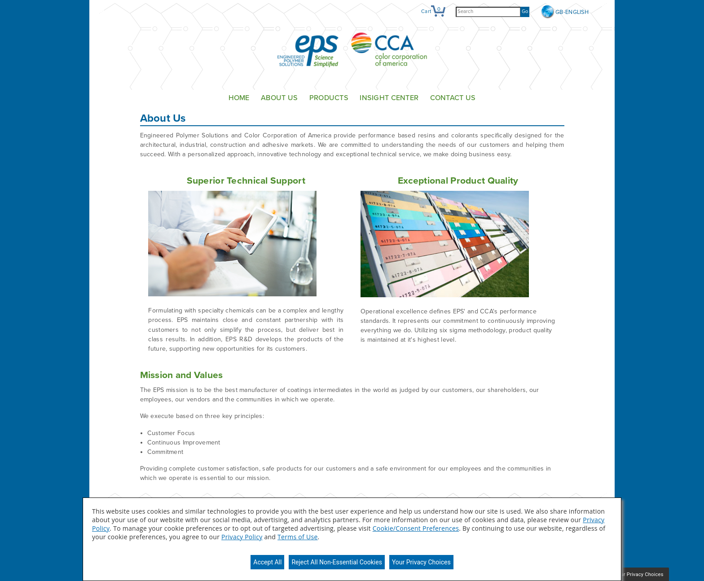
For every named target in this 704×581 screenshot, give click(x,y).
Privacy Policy (241, 537)
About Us (279, 97)
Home (239, 97)
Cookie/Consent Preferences (416, 528)
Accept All (267, 562)
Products (328, 97)
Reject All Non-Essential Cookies (336, 562)
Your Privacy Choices (421, 562)
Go (525, 11)
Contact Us (453, 97)
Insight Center (389, 97)
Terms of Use (297, 537)
